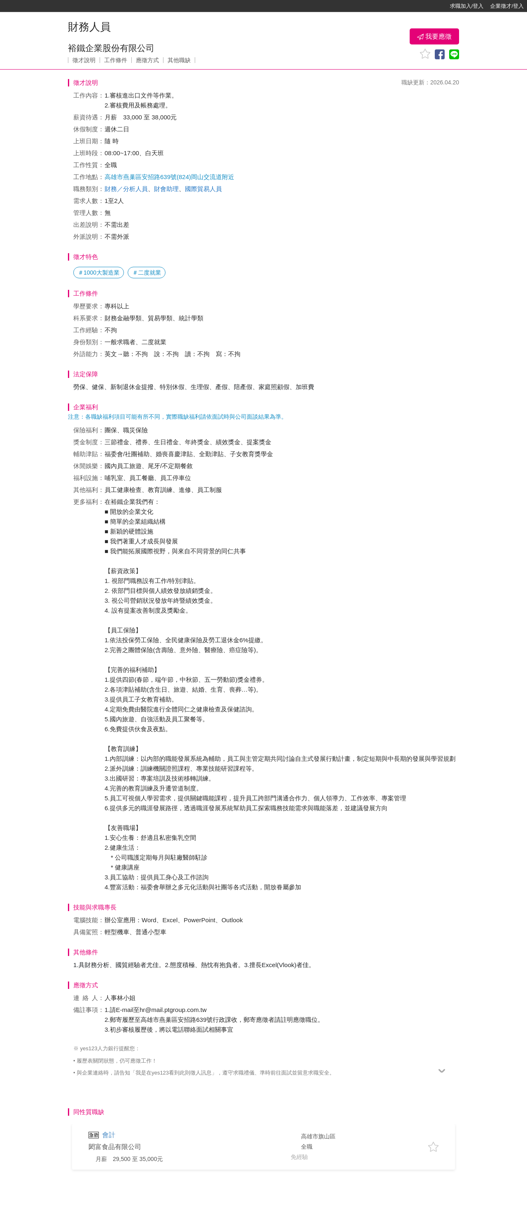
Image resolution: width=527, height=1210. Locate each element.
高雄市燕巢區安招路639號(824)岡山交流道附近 (169, 176)
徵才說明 (84, 60)
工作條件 (115, 60)
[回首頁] (33, 6)
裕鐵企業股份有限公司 (111, 48)
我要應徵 (434, 36)
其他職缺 (179, 60)
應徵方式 (147, 60)
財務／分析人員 (126, 188)
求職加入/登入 (467, 6)
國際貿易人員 (203, 188)
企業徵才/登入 (507, 6)
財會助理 (166, 188)
